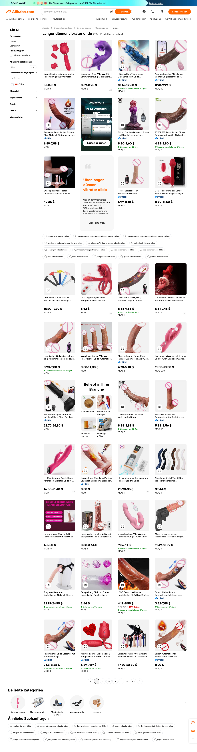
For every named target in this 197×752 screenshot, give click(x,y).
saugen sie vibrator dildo (22, 733)
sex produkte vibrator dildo (83, 733)
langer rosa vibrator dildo (56, 236)
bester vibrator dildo (122, 726)
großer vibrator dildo (131, 256)
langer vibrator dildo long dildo (24, 739)
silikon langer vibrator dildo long (95, 739)
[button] (112, 12)
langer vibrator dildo (104, 256)
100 (133, 681)
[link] (193, 723)
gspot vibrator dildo (164, 739)
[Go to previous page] (90, 681)
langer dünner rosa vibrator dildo (52, 726)
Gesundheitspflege (63, 28)
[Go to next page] (140, 681)
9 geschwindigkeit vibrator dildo (89, 250)
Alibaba (45, 28)
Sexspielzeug (101, 28)
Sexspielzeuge (84, 28)
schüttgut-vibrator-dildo (143, 243)
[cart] (153, 12)
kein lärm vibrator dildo (122, 250)
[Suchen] (123, 11)
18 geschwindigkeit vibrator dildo (132, 739)
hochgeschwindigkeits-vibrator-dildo (155, 726)
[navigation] (23, 355)
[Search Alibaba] (75, 11)
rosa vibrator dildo (53, 256)
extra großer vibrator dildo (148, 733)
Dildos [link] (116, 28)
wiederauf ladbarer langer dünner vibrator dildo (97, 236)
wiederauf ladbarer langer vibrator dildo (63, 243)
